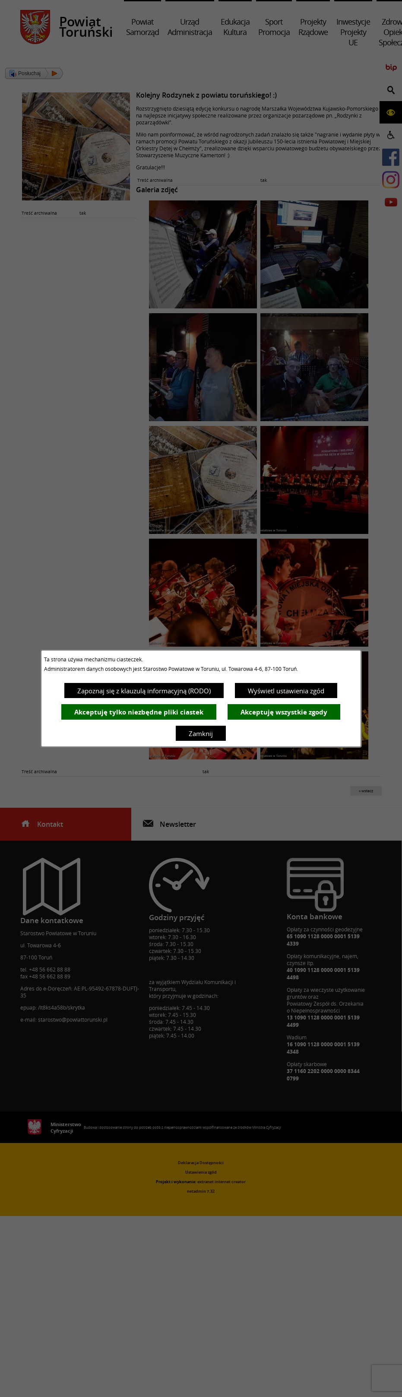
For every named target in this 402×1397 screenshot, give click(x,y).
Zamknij (201, 733)
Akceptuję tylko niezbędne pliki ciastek (138, 712)
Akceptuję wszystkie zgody (284, 712)
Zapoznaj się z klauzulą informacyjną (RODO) (144, 690)
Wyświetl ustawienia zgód (286, 690)
